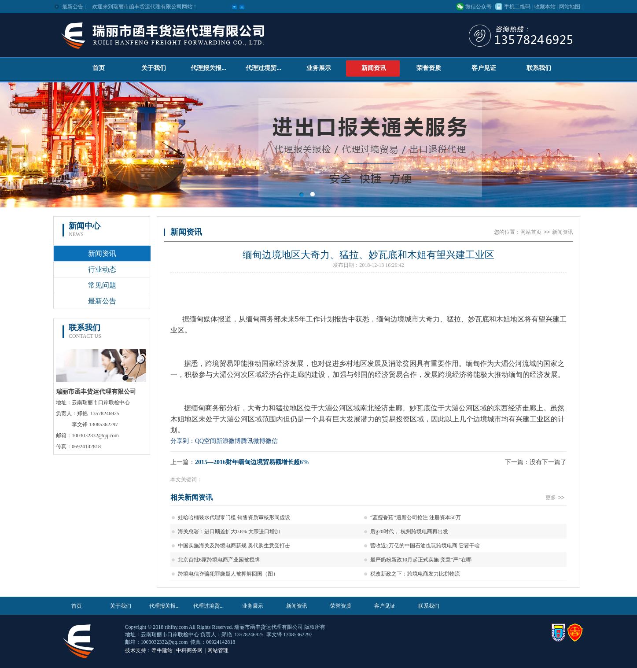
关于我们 (153, 68)
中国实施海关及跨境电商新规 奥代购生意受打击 (234, 546)
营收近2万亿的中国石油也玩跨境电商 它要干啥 (425, 546)
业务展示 (318, 68)
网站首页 (530, 232)
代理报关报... (208, 68)
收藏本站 (545, 7)
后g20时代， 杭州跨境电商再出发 (409, 531)
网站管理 (217, 650)
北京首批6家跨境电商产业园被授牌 (219, 560)
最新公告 (102, 301)
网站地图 (569, 7)
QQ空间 (205, 441)
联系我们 (539, 68)
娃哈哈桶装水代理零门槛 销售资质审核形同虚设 (234, 517)
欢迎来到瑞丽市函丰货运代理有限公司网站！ (145, 7)
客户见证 (483, 68)
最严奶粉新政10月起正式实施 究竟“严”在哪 (420, 560)
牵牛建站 (162, 650)
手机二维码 (517, 7)
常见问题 (102, 285)
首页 (98, 68)
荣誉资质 (428, 68)
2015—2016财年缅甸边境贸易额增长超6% (252, 462)
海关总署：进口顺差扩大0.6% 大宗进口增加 (229, 531)
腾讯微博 (253, 441)
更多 (556, 498)
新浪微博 (228, 441)
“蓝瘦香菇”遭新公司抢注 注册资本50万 (415, 517)
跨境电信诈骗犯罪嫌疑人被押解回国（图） (228, 574)
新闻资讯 (373, 68)
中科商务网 (189, 650)
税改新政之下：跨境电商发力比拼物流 (415, 574)
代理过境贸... (263, 68)
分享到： (182, 441)
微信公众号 (478, 7)
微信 (271, 441)
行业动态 (102, 269)
